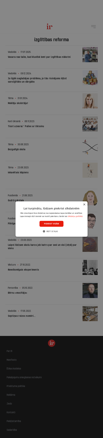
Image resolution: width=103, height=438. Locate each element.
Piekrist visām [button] (51, 223)
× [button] (84, 204)
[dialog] (51, 219)
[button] (51, 231)
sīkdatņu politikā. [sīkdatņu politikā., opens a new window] (75, 216)
